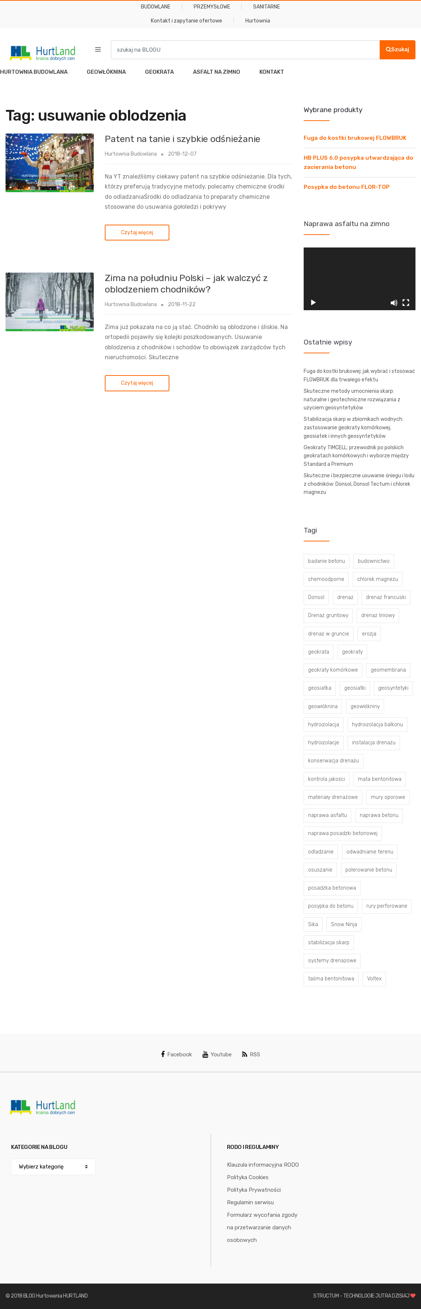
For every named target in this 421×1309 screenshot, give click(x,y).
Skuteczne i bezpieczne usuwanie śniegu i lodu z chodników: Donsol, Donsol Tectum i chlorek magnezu (359, 483)
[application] (359, 278)
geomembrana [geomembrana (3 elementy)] (388, 670)
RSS (251, 1054)
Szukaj (397, 49)
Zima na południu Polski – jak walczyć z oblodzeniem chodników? (186, 283)
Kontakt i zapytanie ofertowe (186, 21)
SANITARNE (266, 7)
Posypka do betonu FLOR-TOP (347, 187)
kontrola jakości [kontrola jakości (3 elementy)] (326, 779)
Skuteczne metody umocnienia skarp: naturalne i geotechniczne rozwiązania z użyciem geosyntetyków (352, 399)
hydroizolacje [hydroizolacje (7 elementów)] (323, 743)
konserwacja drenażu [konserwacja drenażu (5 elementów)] (333, 761)
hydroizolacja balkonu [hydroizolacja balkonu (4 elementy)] (377, 724)
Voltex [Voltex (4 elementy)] (374, 979)
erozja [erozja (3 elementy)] (369, 634)
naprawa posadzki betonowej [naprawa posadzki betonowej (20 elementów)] (342, 833)
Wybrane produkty (333, 109)
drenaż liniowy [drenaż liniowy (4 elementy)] (378, 615)
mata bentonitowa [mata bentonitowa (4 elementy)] (379, 779)
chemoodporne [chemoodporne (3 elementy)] (326, 579)
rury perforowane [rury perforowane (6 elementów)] (386, 906)
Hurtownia (257, 21)
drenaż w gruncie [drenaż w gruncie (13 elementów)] (328, 634)
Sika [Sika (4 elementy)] (313, 924)
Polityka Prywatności (254, 1190)
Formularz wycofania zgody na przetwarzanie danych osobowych (262, 1227)
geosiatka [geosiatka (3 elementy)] (319, 688)
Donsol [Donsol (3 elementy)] (316, 597)
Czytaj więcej (137, 232)
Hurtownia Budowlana (131, 154)
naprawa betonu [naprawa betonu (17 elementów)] (379, 815)
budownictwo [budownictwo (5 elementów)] (374, 561)
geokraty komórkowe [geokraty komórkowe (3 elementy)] (333, 670)
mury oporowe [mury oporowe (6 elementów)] (388, 797)
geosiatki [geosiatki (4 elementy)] (355, 688)
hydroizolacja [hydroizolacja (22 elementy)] (323, 724)
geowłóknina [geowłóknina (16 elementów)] (323, 706)
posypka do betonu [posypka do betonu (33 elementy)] (330, 906)
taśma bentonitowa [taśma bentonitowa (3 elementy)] (331, 979)
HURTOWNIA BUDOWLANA (34, 72)
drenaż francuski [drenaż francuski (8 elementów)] (386, 597)
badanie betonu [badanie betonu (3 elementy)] (326, 561)
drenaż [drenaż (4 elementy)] (345, 597)
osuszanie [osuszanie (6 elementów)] (320, 870)
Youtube (217, 1054)
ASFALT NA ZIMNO (216, 72)
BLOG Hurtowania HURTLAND (55, 1296)
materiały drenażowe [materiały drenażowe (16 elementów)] (333, 797)
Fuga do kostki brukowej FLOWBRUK (355, 138)
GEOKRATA (159, 72)
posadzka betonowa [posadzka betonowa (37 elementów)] (332, 888)
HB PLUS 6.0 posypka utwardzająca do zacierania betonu (358, 162)
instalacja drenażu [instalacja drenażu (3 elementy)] (374, 743)
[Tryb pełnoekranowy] (406, 303)
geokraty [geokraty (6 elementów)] (352, 652)
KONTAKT (271, 72)
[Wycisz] (394, 303)
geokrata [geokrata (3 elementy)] (318, 652)
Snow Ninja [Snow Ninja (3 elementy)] (344, 924)
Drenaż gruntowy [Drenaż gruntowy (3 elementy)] (328, 615)
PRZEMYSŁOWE (212, 7)
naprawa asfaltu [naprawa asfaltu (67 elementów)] (327, 815)
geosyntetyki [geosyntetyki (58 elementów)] (393, 688)
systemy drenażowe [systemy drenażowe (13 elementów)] (332, 960)
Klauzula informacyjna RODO (263, 1164)
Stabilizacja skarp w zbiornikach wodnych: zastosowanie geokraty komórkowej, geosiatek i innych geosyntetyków (353, 427)
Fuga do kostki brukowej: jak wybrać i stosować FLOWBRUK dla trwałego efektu (359, 375)
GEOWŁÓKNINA (106, 72)
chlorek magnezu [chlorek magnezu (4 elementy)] (377, 579)
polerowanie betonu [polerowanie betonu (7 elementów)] (368, 870)
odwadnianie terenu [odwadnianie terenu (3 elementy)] (369, 852)
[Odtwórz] (313, 303)
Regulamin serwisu (250, 1202)
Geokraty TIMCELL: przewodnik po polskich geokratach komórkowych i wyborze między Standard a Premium (356, 455)
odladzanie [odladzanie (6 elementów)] (321, 852)
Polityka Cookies (248, 1177)
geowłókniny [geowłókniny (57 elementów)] (365, 706)
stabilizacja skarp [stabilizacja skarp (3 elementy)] (328, 942)
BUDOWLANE (155, 7)
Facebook (176, 1054)
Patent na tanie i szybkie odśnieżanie (182, 139)
